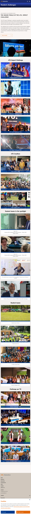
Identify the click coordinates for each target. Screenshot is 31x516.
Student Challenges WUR (15, 406)
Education (3, 481)
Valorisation (3, 482)
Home (2, 477)
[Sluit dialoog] (30, 499)
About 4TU (3, 487)
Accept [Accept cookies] (4, 512)
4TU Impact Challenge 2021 (15, 150)
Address (2, 495)
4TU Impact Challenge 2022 (15, 132)
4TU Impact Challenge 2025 (15, 77)
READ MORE (4, 35)
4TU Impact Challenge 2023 (15, 113)
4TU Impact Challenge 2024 (15, 95)
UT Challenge (15, 443)
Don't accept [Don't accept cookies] (20, 512)
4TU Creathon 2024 (15, 189)
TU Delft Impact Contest (15, 461)
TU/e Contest (15, 424)
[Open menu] (30, 1)
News (2, 484)
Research (2, 479)
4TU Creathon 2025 (15, 171)
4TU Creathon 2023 (15, 207)
